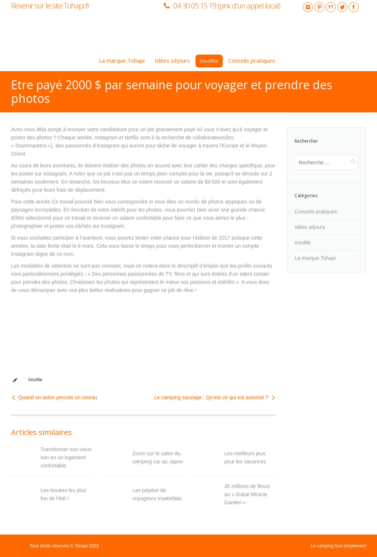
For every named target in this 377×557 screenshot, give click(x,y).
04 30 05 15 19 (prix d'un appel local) (226, 6)
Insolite (35, 379)
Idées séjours (310, 227)
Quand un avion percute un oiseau (57, 397)
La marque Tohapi (315, 258)
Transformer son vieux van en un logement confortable (66, 457)
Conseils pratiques (316, 212)
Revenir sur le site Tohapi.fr (50, 6)
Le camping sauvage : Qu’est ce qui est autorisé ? (211, 397)
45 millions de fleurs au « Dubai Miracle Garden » (247, 494)
